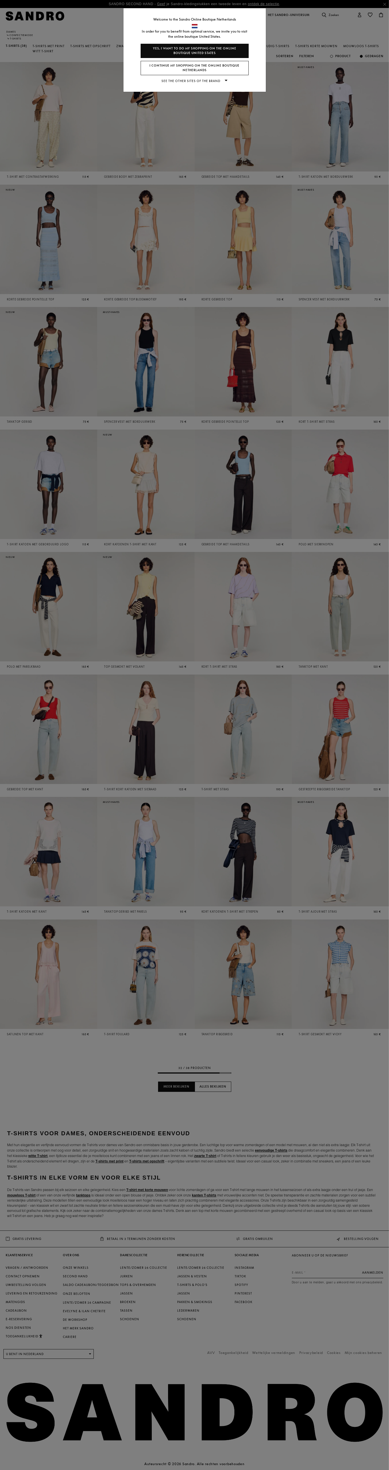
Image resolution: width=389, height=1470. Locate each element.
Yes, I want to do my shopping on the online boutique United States (194, 51)
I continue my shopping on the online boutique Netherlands (194, 68)
